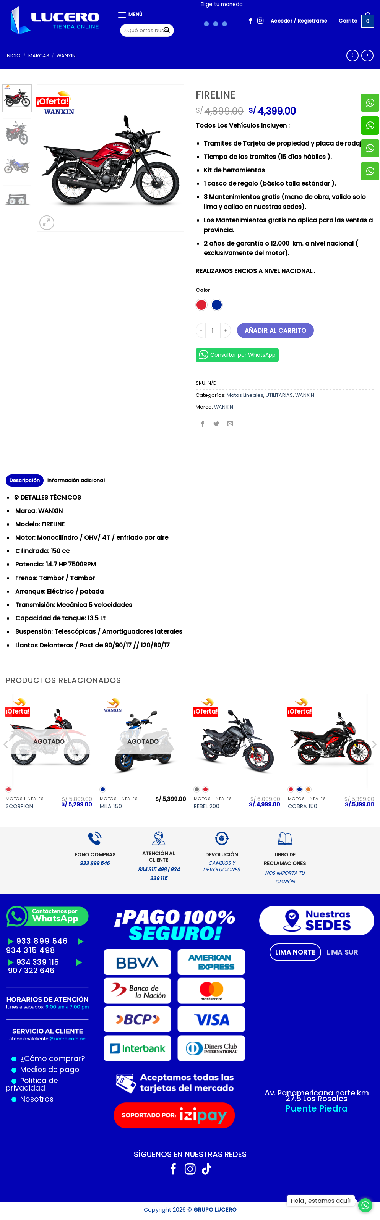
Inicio (13, 55)
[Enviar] (167, 30)
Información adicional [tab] (76, 480)
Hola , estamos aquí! (321, 1200)
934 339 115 (37, 962)
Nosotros (37, 1099)
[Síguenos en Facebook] (250, 21)
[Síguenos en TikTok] (206, 1170)
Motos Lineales (245, 395)
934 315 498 (30, 950)
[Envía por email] (230, 424)
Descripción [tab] (25, 480)
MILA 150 (111, 806)
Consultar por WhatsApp (237, 354)
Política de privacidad (32, 1084)
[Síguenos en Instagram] (260, 21)
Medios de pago (48, 1070)
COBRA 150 (302, 806)
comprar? (66, 1058)
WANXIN (66, 55)
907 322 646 (31, 970)
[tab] (295, 952)
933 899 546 (42, 941)
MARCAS (38, 55)
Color (203, 290)
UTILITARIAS (279, 395)
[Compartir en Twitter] (216, 424)
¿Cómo (33, 1058)
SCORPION (19, 806)
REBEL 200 (206, 806)
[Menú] (130, 14)
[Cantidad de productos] (213, 330)
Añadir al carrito (276, 331)
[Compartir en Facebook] (202, 424)
